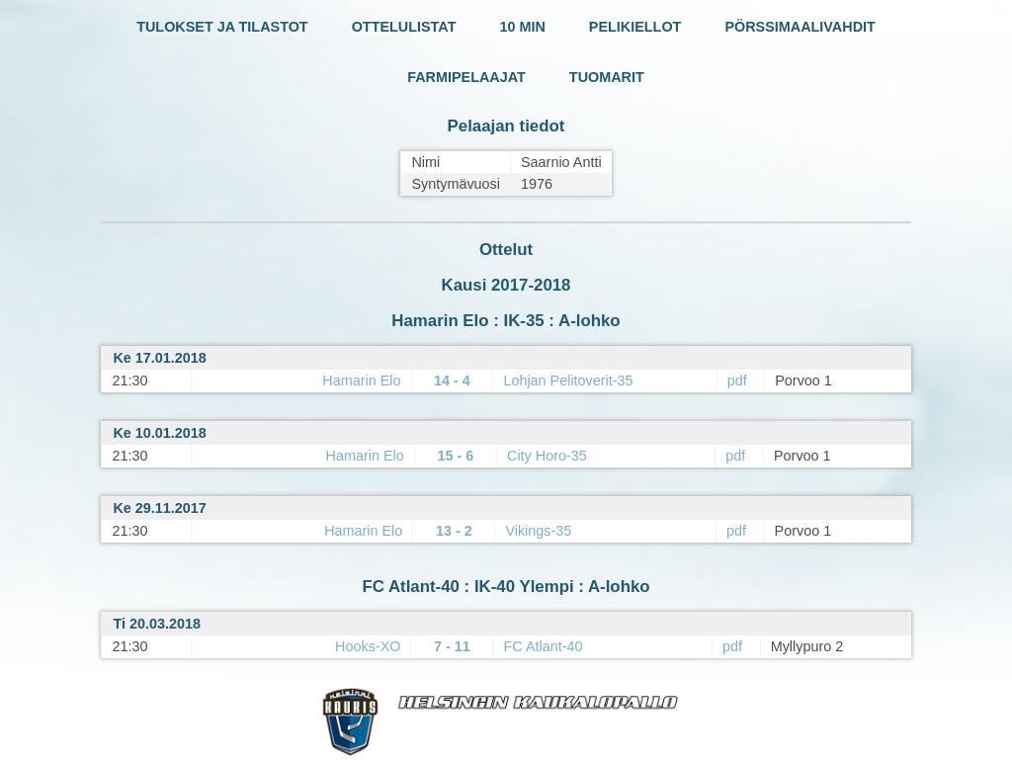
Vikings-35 (538, 531)
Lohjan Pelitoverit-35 (567, 380)
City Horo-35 (547, 456)
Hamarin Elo (361, 380)
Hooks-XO (367, 646)
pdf (737, 380)
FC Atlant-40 (543, 646)
